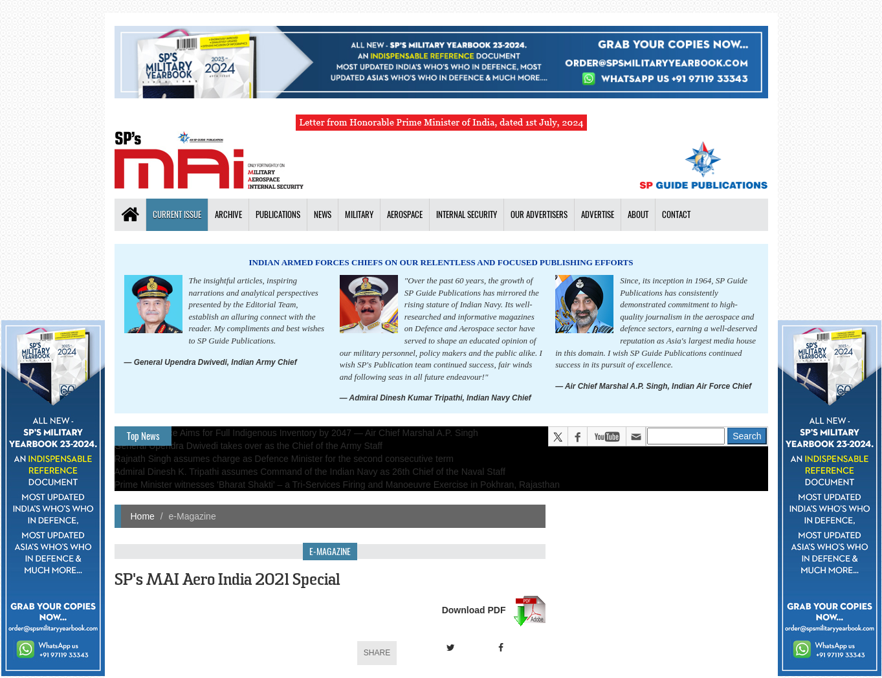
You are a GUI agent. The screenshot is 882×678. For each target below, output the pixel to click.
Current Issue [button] (177, 214)
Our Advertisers (539, 214)
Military (359, 214)
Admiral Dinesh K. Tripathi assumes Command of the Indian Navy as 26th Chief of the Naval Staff (310, 471)
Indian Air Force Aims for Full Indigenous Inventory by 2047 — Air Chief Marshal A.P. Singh (296, 433)
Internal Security (466, 214)
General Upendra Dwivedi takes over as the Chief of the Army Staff (249, 446)
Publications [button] (278, 214)
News (322, 214)
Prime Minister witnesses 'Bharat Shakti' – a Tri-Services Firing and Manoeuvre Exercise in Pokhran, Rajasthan (337, 484)
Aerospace (405, 214)
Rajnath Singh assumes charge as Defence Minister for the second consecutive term (284, 459)
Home (143, 516)
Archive (228, 214)
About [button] (638, 214)
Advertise (597, 214)
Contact (676, 214)
